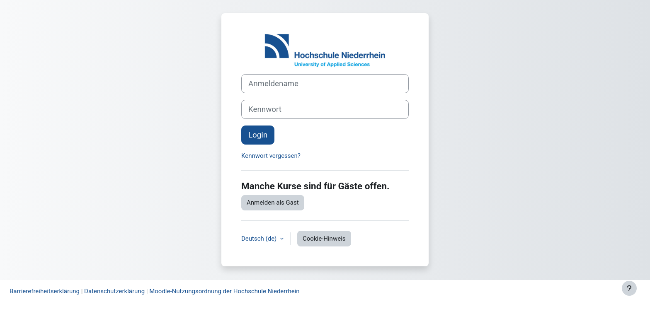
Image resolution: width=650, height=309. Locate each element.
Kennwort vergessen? (271, 155)
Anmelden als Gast (273, 202)
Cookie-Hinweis (324, 238)
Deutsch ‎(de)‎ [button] (259, 238)
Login (257, 135)
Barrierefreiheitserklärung (45, 291)
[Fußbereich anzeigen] (629, 288)
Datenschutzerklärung (114, 291)
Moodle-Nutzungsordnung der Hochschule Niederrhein (224, 291)
